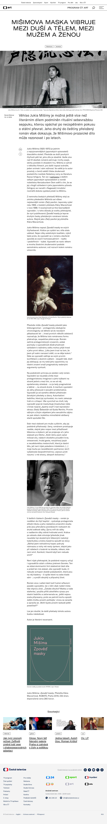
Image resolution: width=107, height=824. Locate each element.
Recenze (58, 46)
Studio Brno (28, 784)
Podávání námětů (30, 798)
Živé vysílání (7, 781)
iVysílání (53, 3)
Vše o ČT (83, 3)
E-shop (5, 798)
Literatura (49, 46)
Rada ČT (26, 791)
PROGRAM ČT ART (77, 7)
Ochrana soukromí (28, 814)
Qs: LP (85, 738)
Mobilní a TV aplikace (10, 801)
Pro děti (70, 3)
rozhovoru (54, 176)
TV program (62, 3)
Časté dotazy (28, 801)
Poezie (58, 734)
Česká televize (26, 3)
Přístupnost (40, 814)
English (18, 814)
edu (76, 3)
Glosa (32, 734)
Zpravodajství (37, 3)
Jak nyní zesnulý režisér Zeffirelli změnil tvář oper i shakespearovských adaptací (14, 744)
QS (83, 734)
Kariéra (26, 794)
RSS (102, 814)
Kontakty (27, 804)
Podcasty (6, 791)
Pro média (27, 778)
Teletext (6, 788)
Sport (46, 3)
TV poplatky (7, 784)
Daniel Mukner (9, 115)
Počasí (5, 794)
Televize (6, 734)
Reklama (27, 781)
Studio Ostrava (29, 788)
